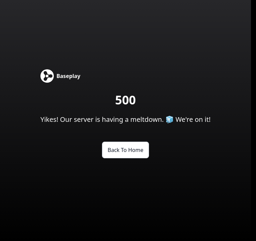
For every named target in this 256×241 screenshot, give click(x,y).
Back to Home (125, 150)
